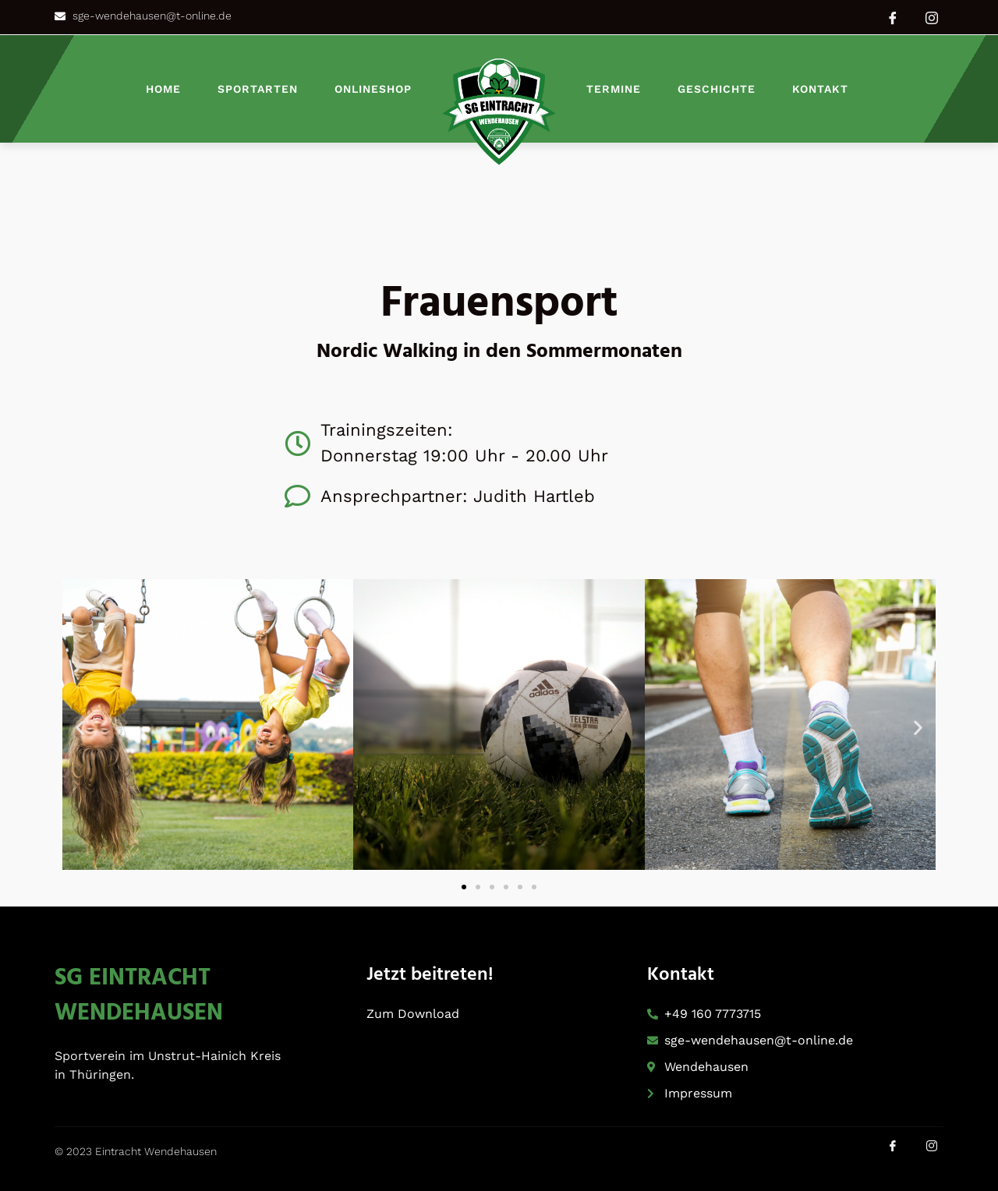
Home (163, 89)
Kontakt (820, 89)
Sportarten (258, 89)
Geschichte (717, 89)
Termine (613, 89)
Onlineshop (373, 89)
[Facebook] (892, 17)
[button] (80, 727)
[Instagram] (931, 17)
